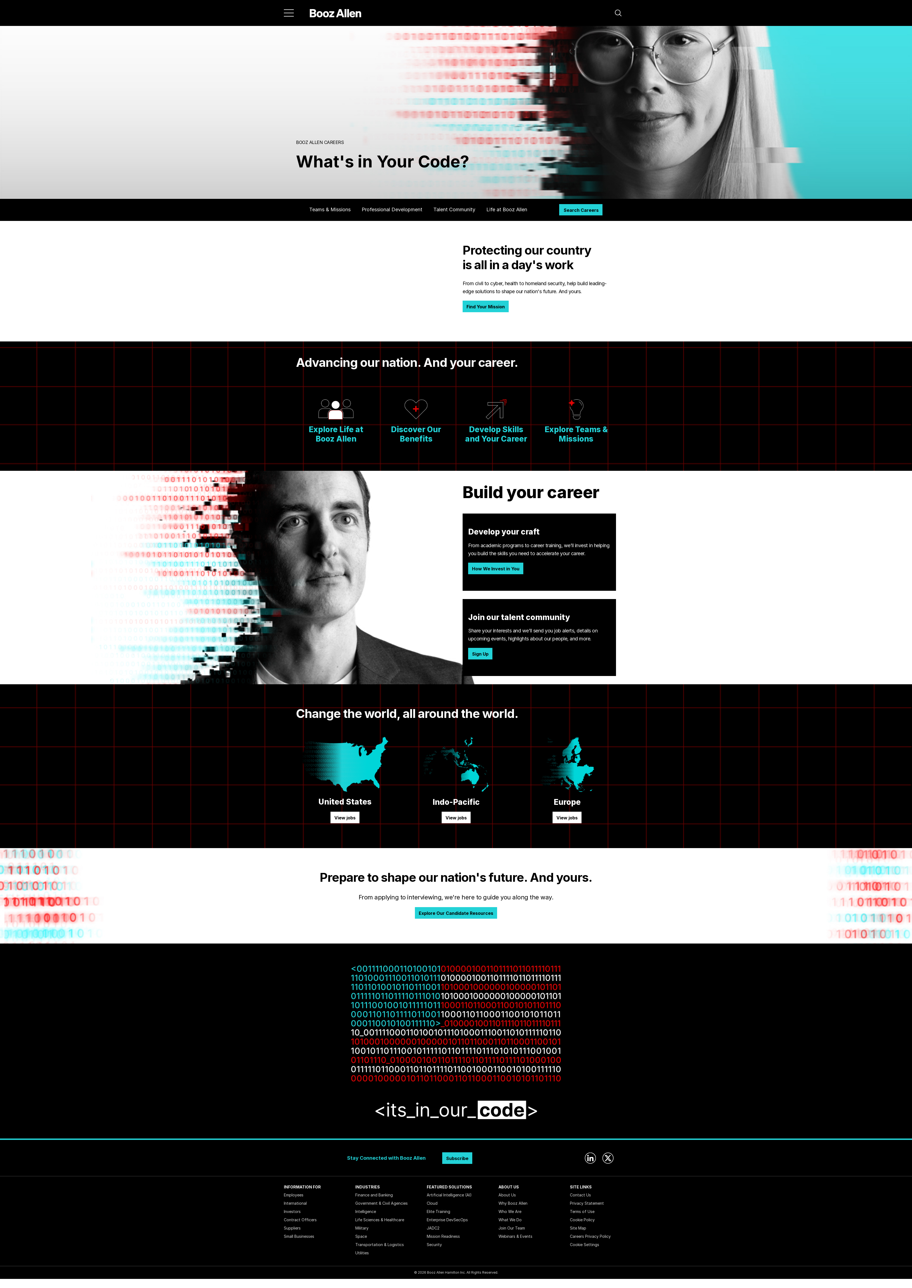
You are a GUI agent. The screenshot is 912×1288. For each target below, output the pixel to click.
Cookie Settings (584, 1244)
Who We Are (509, 1211)
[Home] (335, 13)
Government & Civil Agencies (381, 1203)
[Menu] (289, 13)
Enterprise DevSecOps (447, 1219)
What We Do (510, 1219)
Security (434, 1244)
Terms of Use (582, 1211)
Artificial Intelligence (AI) (449, 1195)
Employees (293, 1195)
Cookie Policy (582, 1219)
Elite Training (438, 1211)
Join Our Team (511, 1228)
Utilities (362, 1252)
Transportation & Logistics (379, 1244)
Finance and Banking (374, 1195)
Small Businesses (299, 1236)
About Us (507, 1195)
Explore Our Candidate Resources (456, 913)
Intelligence (365, 1211)
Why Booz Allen (512, 1203)
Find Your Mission (485, 306)
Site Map (578, 1228)
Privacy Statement (587, 1203)
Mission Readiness (443, 1236)
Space (361, 1236)
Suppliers (292, 1228)
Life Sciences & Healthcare (379, 1219)
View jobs (345, 818)
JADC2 (433, 1228)
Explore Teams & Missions (576, 434)
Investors (292, 1211)
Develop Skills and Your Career (496, 434)
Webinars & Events (515, 1236)
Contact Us (580, 1195)
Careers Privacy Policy (590, 1236)
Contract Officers (300, 1219)
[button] (618, 13)
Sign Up (480, 654)
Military (362, 1228)
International (295, 1203)
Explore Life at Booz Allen (336, 434)
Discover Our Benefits (416, 434)
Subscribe (457, 1158)
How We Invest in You (495, 568)
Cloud (432, 1203)
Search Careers (581, 210)
